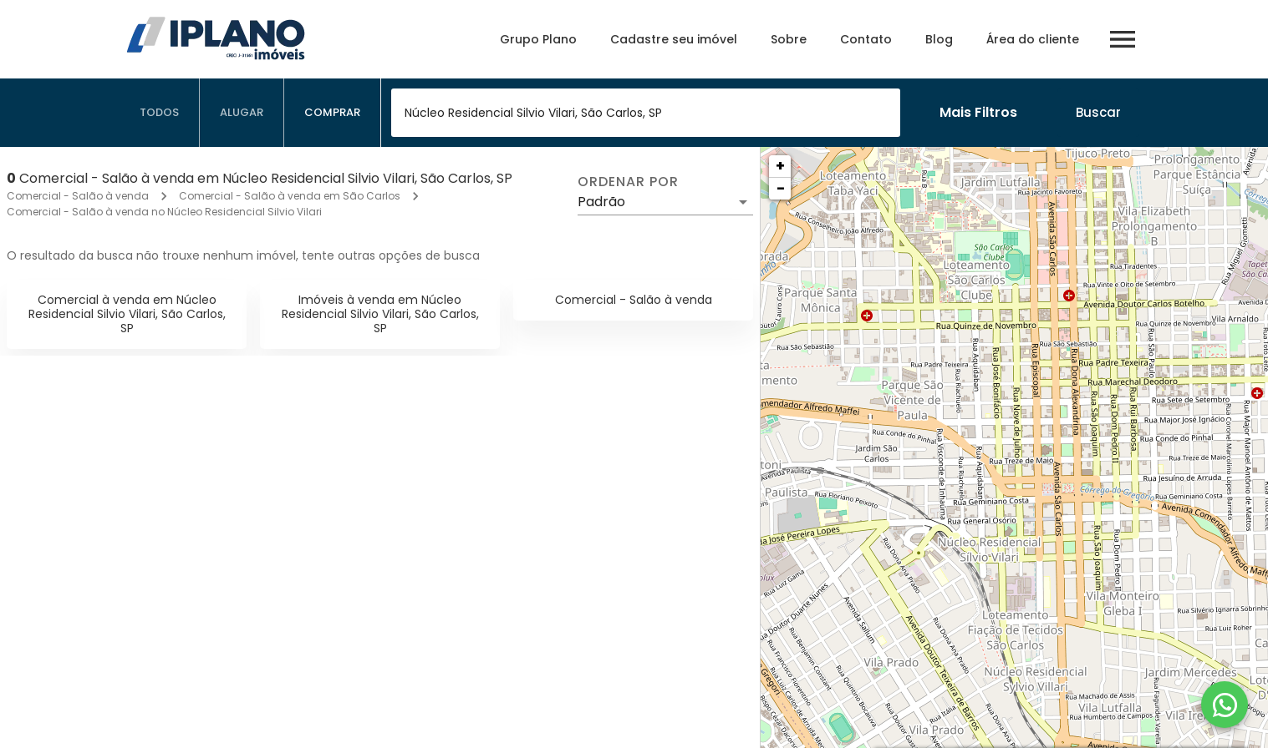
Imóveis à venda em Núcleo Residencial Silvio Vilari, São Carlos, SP (380, 313)
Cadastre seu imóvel (673, 39)
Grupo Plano (538, 39)
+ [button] (780, 165)
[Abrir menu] (1122, 39)
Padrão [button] (601, 201)
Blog (939, 39)
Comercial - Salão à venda (78, 196)
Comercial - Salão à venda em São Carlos (289, 196)
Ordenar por (628, 182)
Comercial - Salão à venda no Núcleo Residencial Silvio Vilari (164, 212)
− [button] (781, 188)
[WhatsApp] (1224, 704)
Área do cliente (1032, 39)
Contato (866, 39)
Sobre (789, 39)
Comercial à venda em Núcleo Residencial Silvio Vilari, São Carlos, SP (127, 313)
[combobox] (645, 112)
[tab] (160, 112)
